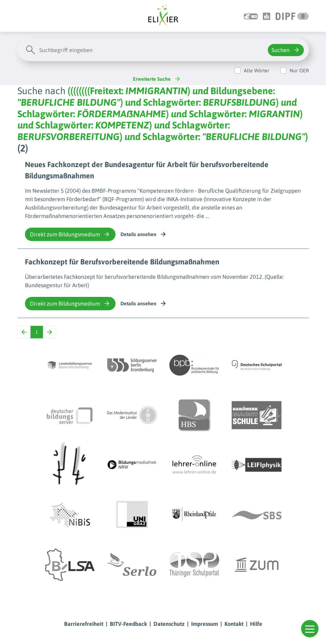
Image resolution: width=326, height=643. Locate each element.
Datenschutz (169, 624)
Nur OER (299, 70)
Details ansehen (143, 234)
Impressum (204, 624)
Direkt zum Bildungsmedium (70, 234)
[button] (310, 628)
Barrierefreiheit (83, 624)
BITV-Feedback (128, 624)
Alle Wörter (256, 70)
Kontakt (233, 624)
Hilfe (256, 624)
